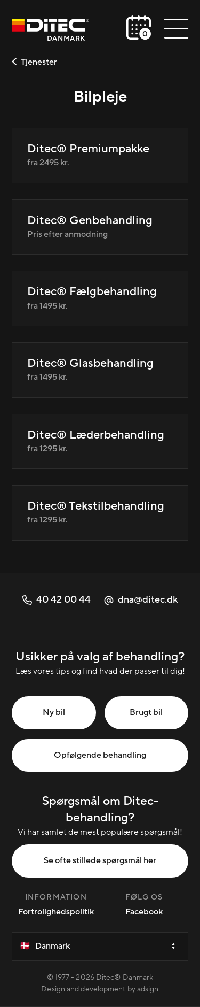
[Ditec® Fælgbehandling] (100, 298)
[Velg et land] (100, 946)
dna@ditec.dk (141, 600)
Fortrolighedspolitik (56, 911)
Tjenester (34, 62)
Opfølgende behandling (100, 755)
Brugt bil (146, 712)
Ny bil (54, 712)
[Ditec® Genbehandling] (100, 227)
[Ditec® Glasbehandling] (100, 370)
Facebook (144, 911)
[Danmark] (50, 31)
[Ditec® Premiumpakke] (100, 155)
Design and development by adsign (99, 989)
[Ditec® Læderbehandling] (100, 442)
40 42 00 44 (56, 600)
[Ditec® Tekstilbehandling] (100, 513)
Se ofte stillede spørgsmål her (100, 860)
